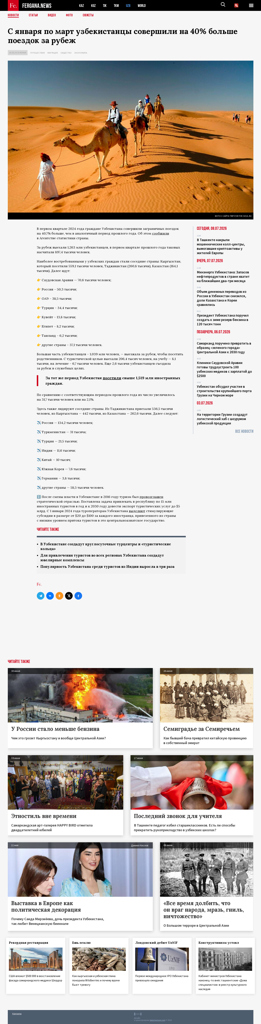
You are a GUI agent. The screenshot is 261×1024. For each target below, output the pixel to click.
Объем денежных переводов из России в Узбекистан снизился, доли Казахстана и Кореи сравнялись (221, 298)
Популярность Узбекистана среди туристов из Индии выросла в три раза (110, 567)
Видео (53, 15)
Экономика (80, 52)
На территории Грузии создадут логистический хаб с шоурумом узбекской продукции (222, 418)
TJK (105, 5)
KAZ (81, 5)
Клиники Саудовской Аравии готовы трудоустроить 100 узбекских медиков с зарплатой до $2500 (224, 369)
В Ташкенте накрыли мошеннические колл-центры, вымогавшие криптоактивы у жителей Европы (221, 246)
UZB (129, 5)
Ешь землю (83, 944)
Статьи (34, 15)
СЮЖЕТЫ (90, 15)
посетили (112, 378)
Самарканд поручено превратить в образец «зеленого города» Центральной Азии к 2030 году (224, 347)
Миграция (52, 52)
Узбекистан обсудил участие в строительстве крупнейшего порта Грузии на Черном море (224, 390)
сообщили (160, 233)
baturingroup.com (157, 1020)
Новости (13, 15)
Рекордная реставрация (30, 944)
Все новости (244, 431)
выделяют (137, 511)
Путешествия (37, 52)
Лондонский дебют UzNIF (158, 944)
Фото (70, 15)
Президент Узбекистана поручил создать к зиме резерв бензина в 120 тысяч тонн (223, 319)
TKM (117, 5)
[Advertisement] (130, 633)
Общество (66, 52)
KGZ (93, 5)
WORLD (143, 5)
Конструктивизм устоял (220, 944)
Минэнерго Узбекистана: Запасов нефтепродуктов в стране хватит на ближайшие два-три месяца (223, 276)
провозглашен (151, 497)
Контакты (17, 1013)
